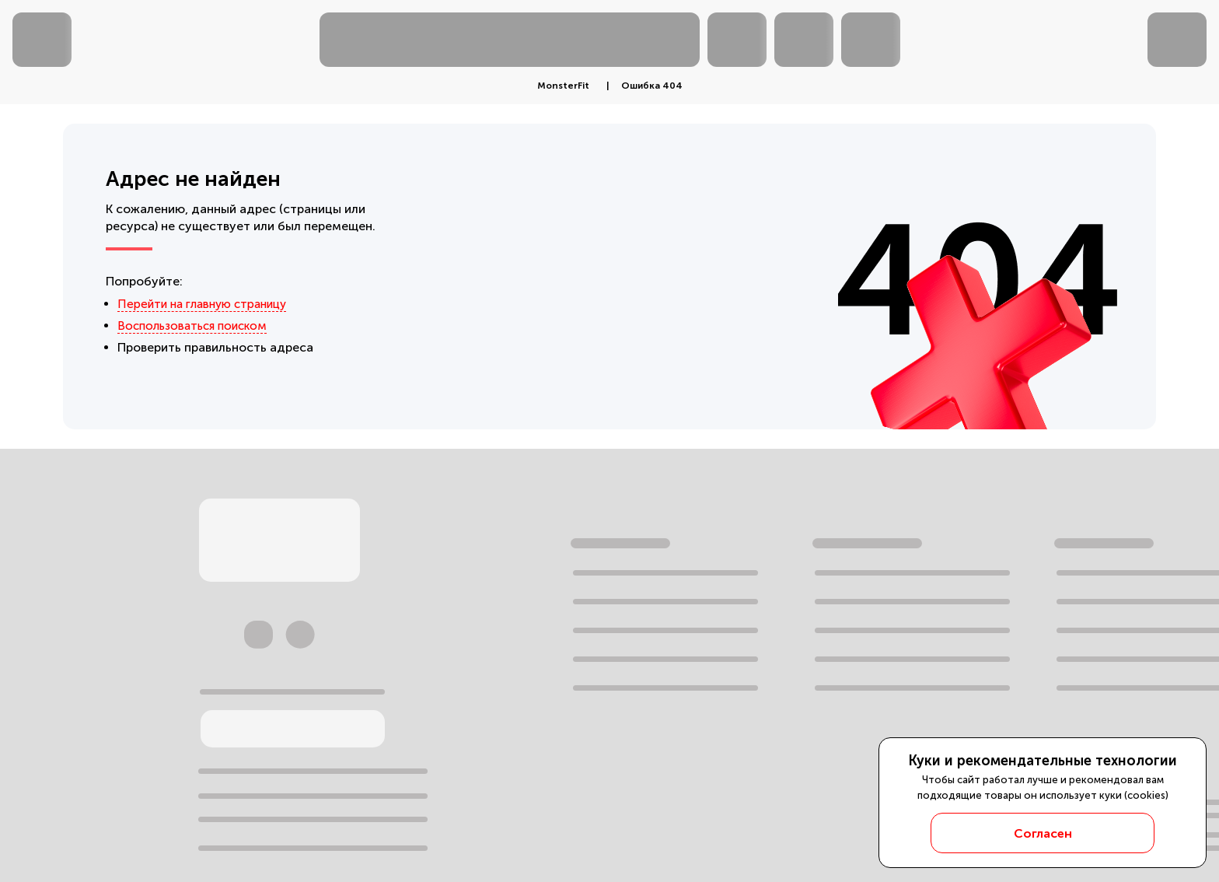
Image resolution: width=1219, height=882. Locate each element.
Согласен (1043, 833)
